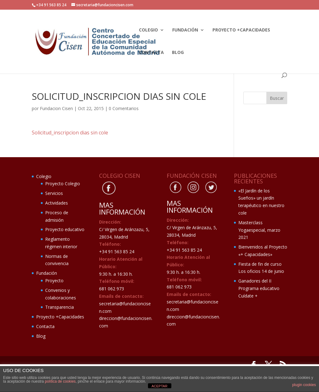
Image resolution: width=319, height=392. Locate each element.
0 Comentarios (124, 108)
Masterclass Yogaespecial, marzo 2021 (259, 230)
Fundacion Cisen (56, 108)
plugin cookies (304, 385)
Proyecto (54, 280)
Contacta (151, 52)
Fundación (185, 30)
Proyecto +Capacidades (241, 30)
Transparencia (59, 307)
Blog (178, 52)
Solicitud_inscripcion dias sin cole (70, 132)
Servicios (54, 193)
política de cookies (60, 381)
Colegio (148, 30)
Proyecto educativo (64, 229)
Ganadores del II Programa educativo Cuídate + (258, 288)
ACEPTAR (159, 386)
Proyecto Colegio (62, 183)
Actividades (56, 203)
